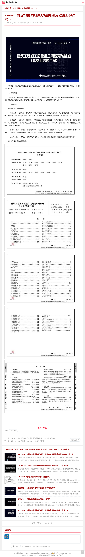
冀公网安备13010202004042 (62, 553)
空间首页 (16, 8)
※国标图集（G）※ (29, 8)
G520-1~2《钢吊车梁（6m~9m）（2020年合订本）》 (29, 441)
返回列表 (74, 440)
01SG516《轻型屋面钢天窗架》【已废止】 (34, 477)
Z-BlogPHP (32, 555)
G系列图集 (13, 430)
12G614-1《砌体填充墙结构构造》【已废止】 (35, 499)
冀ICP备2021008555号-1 (44, 553)
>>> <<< (42, 428)
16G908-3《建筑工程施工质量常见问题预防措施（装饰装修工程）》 (34, 438)
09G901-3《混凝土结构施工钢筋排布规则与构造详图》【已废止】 (43, 466)
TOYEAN (45, 555)
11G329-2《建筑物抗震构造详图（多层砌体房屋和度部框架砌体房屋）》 (46, 454)
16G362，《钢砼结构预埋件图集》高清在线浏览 (36, 488)
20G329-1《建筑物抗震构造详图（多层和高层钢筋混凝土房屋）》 (43, 510)
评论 (17, 546)
